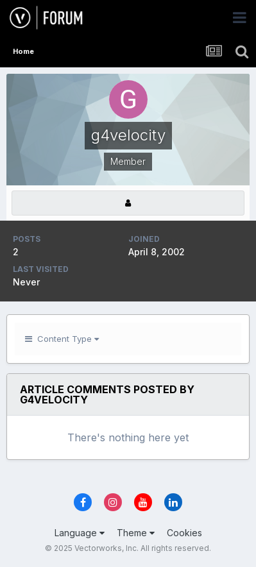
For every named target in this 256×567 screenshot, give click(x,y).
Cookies (184, 532)
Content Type (62, 339)
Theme (136, 532)
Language (80, 532)
